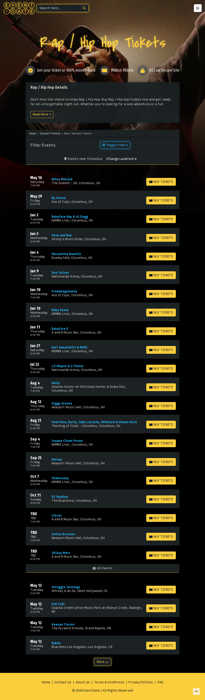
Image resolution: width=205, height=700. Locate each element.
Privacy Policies (141, 682)
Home (46, 682)
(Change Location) (121, 159)
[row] (102, 181)
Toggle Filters (115, 145)
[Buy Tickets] (161, 182)
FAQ (160, 682)
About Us (83, 682)
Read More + (41, 114)
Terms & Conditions (109, 682)
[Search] (58, 8)
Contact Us (63, 682)
